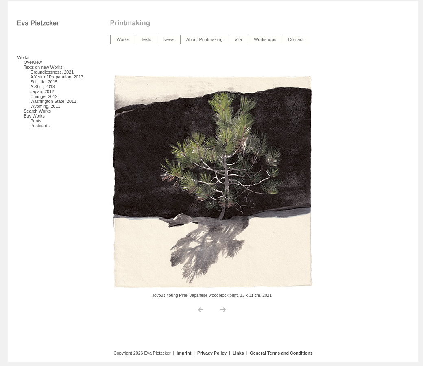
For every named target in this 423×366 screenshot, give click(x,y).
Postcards (39, 125)
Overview (32, 62)
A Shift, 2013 (42, 86)
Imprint (184, 353)
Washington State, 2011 (53, 101)
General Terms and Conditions (281, 353)
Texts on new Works (43, 67)
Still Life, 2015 (43, 81)
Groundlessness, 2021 (52, 72)
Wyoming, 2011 (45, 106)
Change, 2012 (43, 96)
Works (23, 57)
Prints (35, 120)
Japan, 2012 (42, 91)
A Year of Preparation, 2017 (56, 76)
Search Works (37, 111)
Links (238, 353)
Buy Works (34, 115)
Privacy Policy (212, 353)
